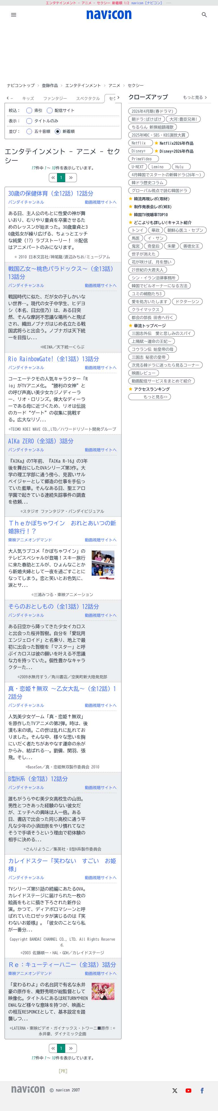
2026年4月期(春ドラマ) (152, 111)
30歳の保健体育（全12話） (50, 193)
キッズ (28, 99)
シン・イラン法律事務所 (153, 278)
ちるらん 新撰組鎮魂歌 (152, 127)
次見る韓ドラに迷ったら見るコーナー (165, 365)
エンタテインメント (83, 86)
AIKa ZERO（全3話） (41, 441)
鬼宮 (136, 246)
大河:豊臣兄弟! (183, 119)
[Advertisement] (109, 52)
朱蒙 (171, 246)
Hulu (181, 167)
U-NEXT (138, 167)
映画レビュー (144, 373)
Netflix (141, 143)
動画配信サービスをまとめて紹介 (161, 381)
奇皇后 (154, 246)
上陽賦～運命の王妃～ (151, 341)
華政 (156, 230)
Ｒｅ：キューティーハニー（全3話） (62, 964)
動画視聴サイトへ (101, 202)
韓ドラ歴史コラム (148, 183)
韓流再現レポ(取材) (152, 199)
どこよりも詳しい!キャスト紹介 (163, 223)
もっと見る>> (149, 397)
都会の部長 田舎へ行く (152, 318)
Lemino (159, 167)
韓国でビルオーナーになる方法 (159, 286)
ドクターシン (187, 302)
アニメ (114, 86)
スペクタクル (88, 99)
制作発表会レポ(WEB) (153, 207)
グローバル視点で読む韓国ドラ (159, 191)
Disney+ (141, 151)
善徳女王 (191, 246)
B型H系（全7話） (38, 778)
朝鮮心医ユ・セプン (185, 230)
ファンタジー (55, 99)
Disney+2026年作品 (177, 151)
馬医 (136, 238)
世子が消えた (144, 254)
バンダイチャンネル (26, 202)
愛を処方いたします (149, 302)
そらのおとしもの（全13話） (53, 606)
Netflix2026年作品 (177, 143)
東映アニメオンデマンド (30, 540)
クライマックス (146, 310)
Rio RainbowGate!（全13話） (53, 359)
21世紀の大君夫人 (148, 270)
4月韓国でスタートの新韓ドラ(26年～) (166, 175)
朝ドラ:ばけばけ (147, 119)
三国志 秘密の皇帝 (148, 357)
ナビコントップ (21, 86)
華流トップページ (150, 326)
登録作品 (50, 86)
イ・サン (156, 238)
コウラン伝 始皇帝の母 (152, 349)
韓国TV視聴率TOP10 (151, 215)
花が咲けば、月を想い (151, 262)
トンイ (138, 230)
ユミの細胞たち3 (147, 294)
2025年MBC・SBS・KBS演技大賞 (158, 135)
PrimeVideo (144, 159)
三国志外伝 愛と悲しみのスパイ (161, 333)
